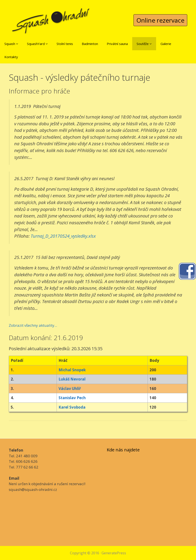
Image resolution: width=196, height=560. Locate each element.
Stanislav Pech (72, 397)
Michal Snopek (72, 369)
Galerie (165, 43)
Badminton (90, 43)
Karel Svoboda (72, 407)
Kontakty (11, 57)
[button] (17, 43)
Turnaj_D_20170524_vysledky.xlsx (63, 236)
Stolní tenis (65, 43)
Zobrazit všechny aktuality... (33, 325)
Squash (11, 43)
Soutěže (144, 43)
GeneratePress (114, 553)
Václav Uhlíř (70, 388)
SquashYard (37, 43)
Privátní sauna (117, 43)
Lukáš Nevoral (72, 379)
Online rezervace (160, 20)
